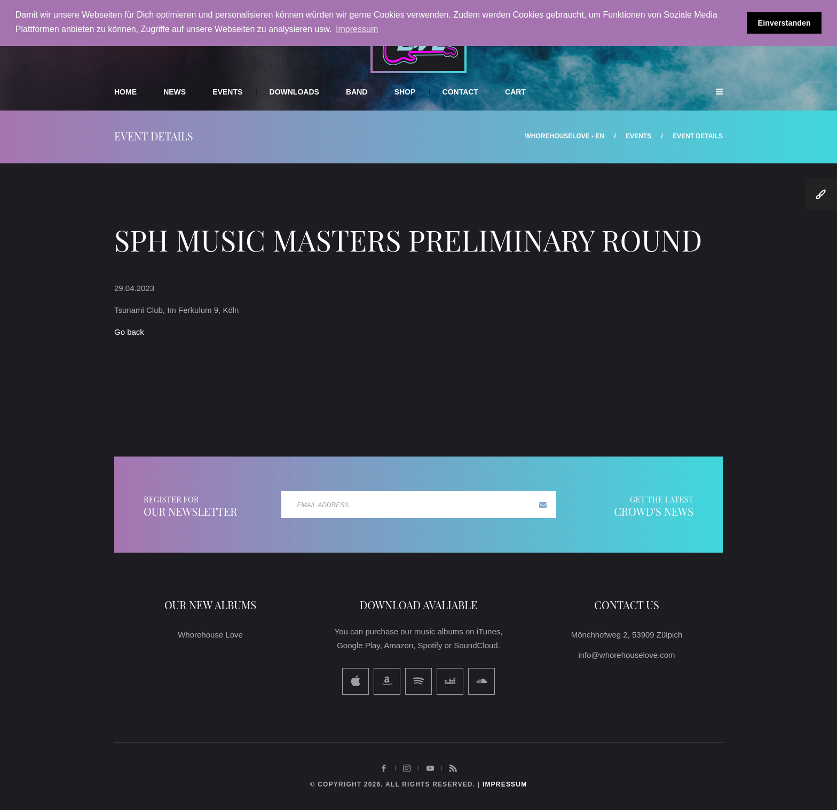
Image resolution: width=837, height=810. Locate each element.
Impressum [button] (357, 29)
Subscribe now (543, 504)
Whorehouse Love (210, 634)
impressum (505, 784)
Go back (129, 331)
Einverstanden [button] (784, 23)
